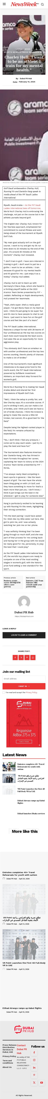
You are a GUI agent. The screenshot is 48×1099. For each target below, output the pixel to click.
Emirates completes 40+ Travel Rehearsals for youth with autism (31, 766)
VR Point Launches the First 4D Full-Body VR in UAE (31, 790)
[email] (24, 679)
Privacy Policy (31, 692)
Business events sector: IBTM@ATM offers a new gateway (12, 584)
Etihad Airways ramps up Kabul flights (22, 1008)
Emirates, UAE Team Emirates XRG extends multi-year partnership (34, 584)
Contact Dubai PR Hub (22, 1049)
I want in (24, 686)
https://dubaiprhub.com (24, 616)
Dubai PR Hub (26, 78)
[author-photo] (4, 878)
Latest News (23, 49)
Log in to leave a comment (24, 635)
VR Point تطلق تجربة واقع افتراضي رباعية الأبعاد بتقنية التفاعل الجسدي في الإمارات (31, 778)
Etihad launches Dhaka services (31, 813)
